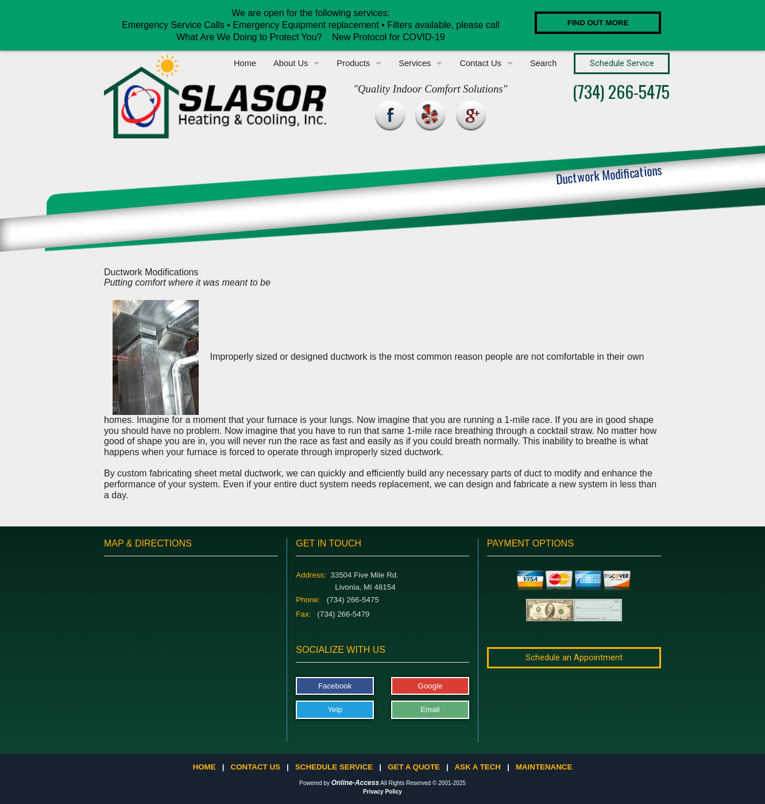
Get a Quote (414, 767)
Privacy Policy (382, 791)
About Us (290, 63)
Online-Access (355, 783)
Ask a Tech (477, 767)
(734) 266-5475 (621, 91)
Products (353, 63)
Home (245, 63)
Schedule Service (334, 767)
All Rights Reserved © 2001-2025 (423, 783)
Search (543, 63)
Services (415, 63)
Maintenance (544, 767)
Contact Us (480, 63)
